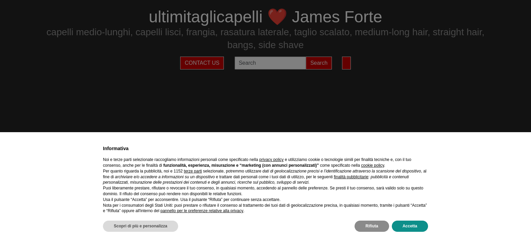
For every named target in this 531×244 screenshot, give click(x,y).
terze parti (193, 171)
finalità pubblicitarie (351, 177)
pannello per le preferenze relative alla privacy (202, 210)
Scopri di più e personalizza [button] (140, 226)
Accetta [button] (410, 226)
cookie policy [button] (372, 165)
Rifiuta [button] (371, 226)
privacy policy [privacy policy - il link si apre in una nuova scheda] (271, 159)
